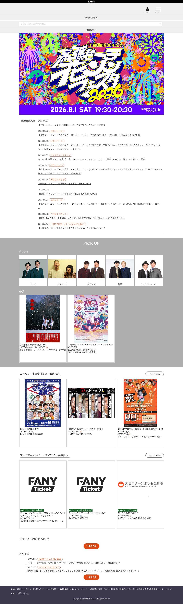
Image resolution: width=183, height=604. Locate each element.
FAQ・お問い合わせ (20, 593)
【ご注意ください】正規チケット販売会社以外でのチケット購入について (71, 228)
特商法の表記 (96, 589)
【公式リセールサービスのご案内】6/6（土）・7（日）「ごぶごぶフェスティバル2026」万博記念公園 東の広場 (89, 135)
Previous (22, 74)
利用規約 (64, 589)
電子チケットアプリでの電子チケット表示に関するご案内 (64, 183)
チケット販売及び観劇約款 (115, 589)
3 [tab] (83, 115)
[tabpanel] (91, 74)
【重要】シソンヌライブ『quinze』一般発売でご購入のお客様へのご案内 (71, 125)
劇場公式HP (38, 589)
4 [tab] (89, 115)
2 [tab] (77, 115)
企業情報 (52, 589)
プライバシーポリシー (79, 589)
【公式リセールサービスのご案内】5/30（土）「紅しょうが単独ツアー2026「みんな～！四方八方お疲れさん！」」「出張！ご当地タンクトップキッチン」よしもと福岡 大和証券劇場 (100, 171)
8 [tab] (112, 115)
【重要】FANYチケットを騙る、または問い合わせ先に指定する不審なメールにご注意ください (81, 218)
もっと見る (154, 374)
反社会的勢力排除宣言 (138, 589)
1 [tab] (72, 115)
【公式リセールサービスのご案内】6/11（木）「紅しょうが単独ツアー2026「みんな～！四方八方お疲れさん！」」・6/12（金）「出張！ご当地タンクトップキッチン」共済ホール (99, 147)
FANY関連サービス (20, 589)
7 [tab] (106, 115)
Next (160, 74)
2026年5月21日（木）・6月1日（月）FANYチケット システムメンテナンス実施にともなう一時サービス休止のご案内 (91, 159)
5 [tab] (95, 115)
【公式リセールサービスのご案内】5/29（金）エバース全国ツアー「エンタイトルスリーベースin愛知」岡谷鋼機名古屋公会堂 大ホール (99, 206)
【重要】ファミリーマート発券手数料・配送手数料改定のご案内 (67, 194)
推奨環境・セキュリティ (160, 589)
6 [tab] (101, 115)
